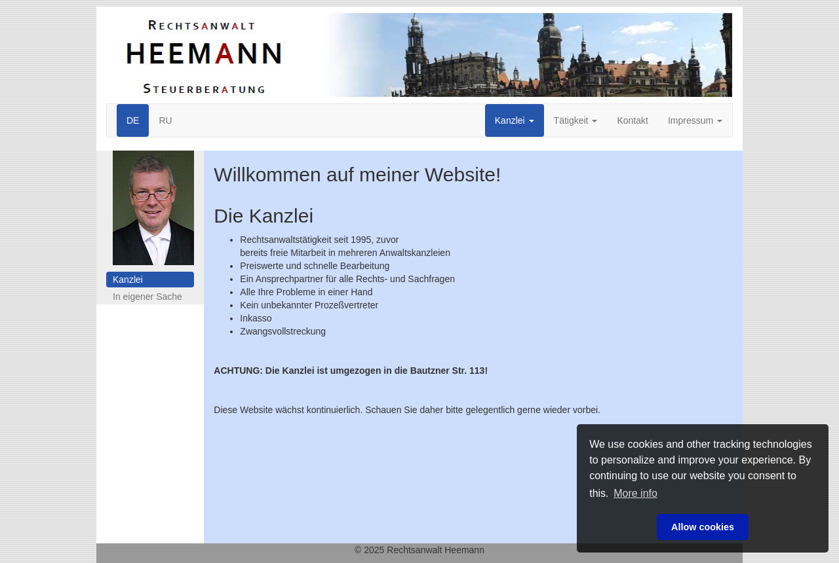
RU (165, 120)
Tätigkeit (576, 120)
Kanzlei (514, 120)
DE (133, 120)
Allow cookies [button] (702, 527)
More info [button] (635, 493)
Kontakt (632, 120)
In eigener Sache (147, 296)
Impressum (695, 120)
